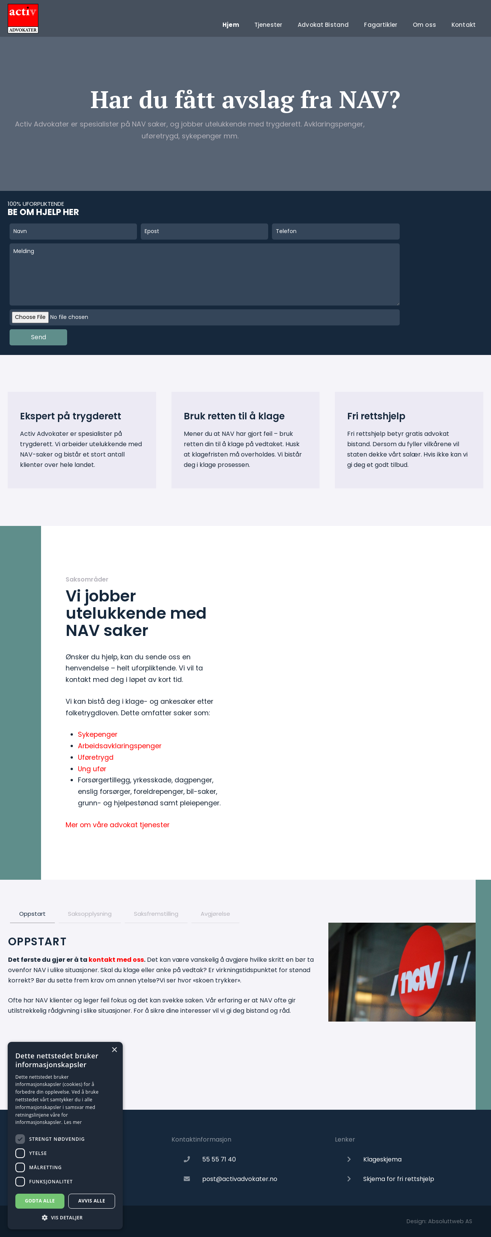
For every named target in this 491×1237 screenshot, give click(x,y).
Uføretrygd (96, 757)
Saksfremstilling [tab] (156, 914)
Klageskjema (382, 1159)
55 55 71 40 (219, 1159)
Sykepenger (97, 734)
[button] (65, 1218)
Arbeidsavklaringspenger (119, 746)
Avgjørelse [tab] (215, 914)
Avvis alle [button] (91, 1201)
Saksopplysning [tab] (90, 914)
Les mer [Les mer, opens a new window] (73, 1122)
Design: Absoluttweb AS (439, 1221)
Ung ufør (92, 769)
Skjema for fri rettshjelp (398, 1179)
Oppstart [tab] (32, 914)
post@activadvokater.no (239, 1179)
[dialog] (65, 1135)
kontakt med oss (116, 959)
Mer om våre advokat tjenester (118, 825)
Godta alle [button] (40, 1201)
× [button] (114, 1050)
